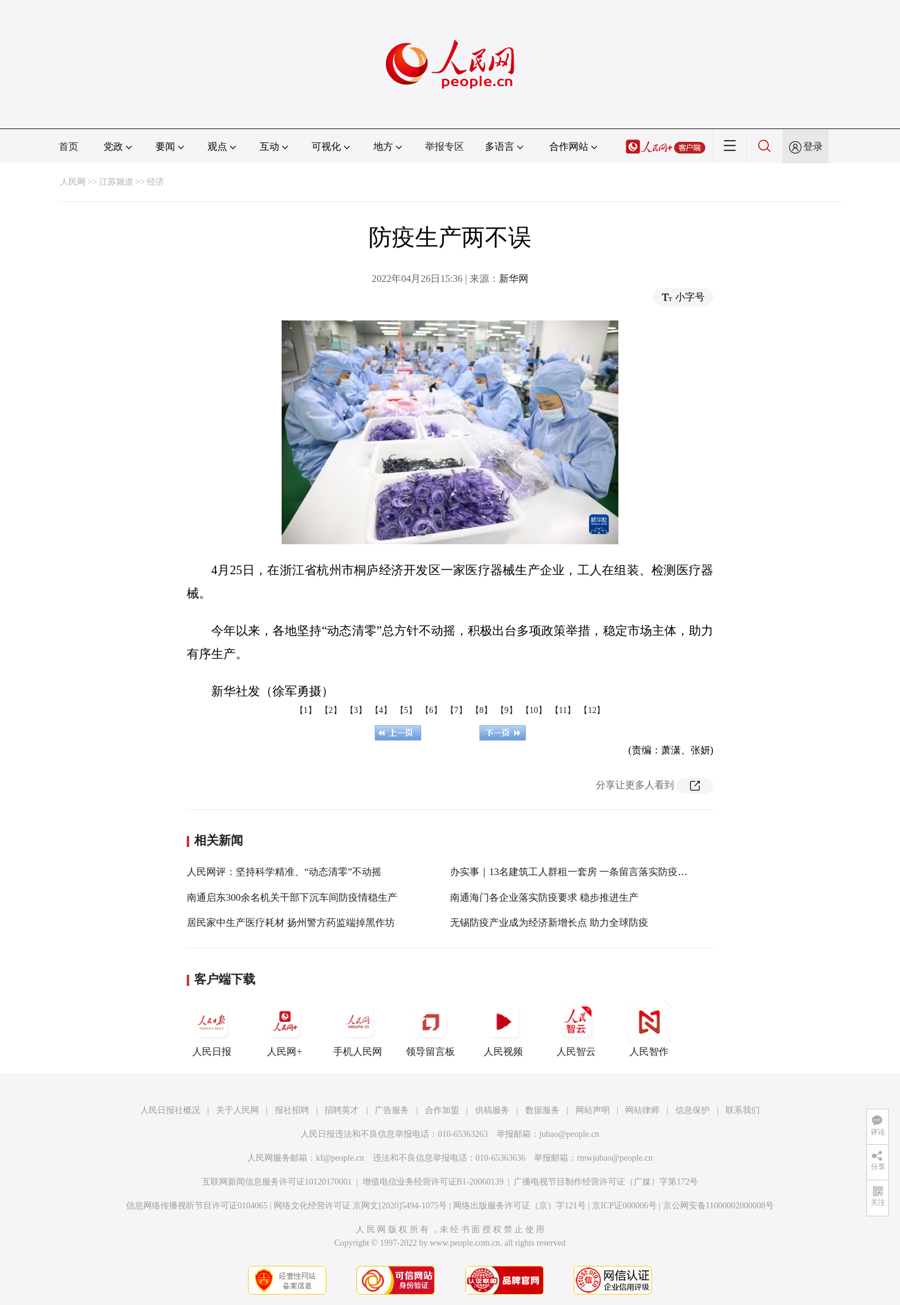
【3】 (356, 710)
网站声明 (593, 1110)
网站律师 (642, 1110)
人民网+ (284, 1028)
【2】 (331, 710)
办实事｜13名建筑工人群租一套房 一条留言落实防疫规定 (573, 872)
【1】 (306, 710)
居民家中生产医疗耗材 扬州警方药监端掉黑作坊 (291, 922)
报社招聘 (292, 1110)
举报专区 (444, 146)
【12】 (592, 710)
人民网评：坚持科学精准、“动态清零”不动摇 (284, 872)
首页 (68, 146)
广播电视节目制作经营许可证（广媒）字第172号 (606, 1181)
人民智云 (576, 1028)
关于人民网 (237, 1110)
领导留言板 (430, 1028)
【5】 (406, 710)
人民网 (73, 182)
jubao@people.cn (569, 1134)
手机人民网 (357, 1028)
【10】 (534, 710)
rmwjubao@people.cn (615, 1158)
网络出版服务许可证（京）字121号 (519, 1205)
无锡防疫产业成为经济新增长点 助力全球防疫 (549, 922)
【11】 (563, 710)
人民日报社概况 (170, 1110)
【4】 (381, 710)
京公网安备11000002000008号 (718, 1205)
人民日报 (211, 1028)
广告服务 (392, 1110)
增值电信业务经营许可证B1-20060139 (433, 1181)
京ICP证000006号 (624, 1205)
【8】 (481, 710)
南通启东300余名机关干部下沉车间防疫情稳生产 (292, 897)
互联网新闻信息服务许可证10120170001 (277, 1181)
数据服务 (542, 1110)
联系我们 (743, 1110)
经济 (155, 182)
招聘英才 (341, 1110)
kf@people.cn (340, 1158)
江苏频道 (116, 182)
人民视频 (503, 1028)
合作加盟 (442, 1110)
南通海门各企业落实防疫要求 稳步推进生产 (544, 897)
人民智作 (649, 1028)
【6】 (431, 710)
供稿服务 (492, 1110)
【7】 (456, 710)
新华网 (513, 278)
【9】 (506, 710)
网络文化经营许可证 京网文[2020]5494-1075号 (361, 1205)
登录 (813, 146)
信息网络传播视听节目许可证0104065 (197, 1205)
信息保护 (692, 1110)
